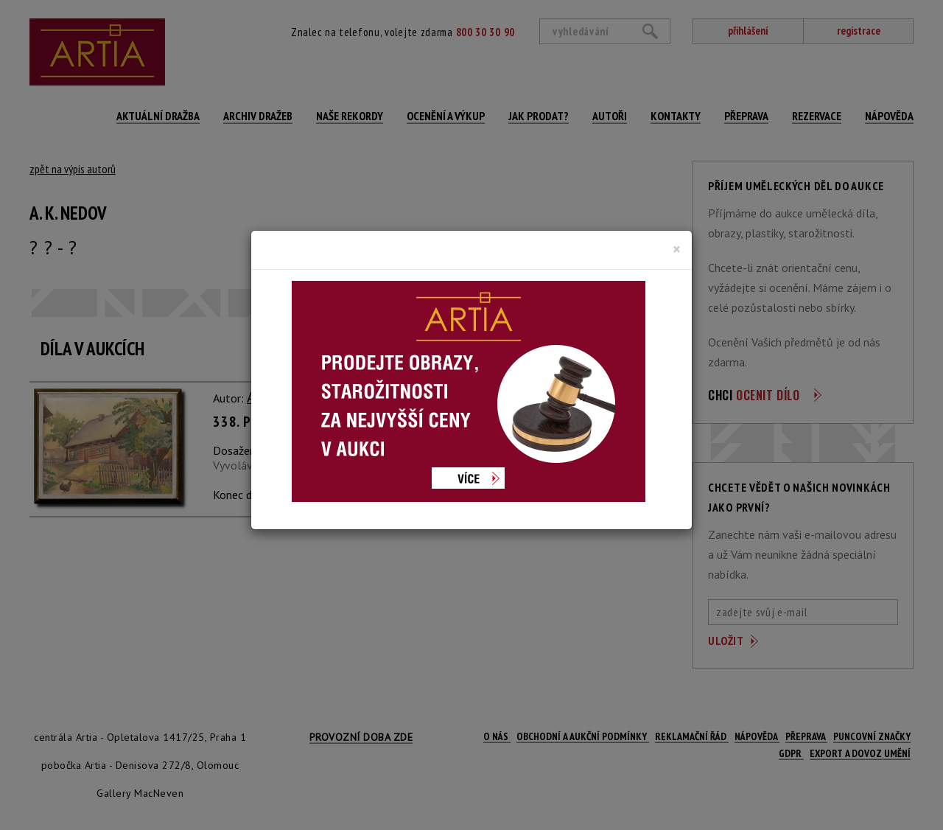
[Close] (677, 249)
